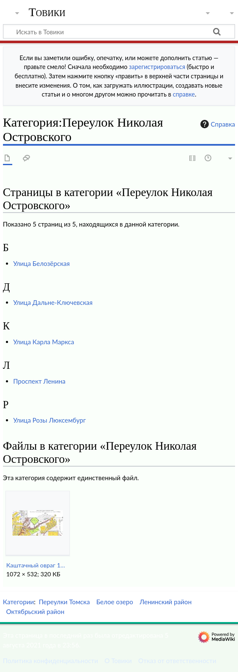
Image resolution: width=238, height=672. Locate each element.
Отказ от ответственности (177, 660)
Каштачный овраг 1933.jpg (37, 565)
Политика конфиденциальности (50, 660)
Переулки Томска (64, 602)
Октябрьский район (35, 611)
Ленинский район (165, 602)
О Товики (118, 660)
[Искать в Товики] (119, 31)
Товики (47, 12)
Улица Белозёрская (41, 263)
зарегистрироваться (157, 66)
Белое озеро (114, 602)
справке (184, 94)
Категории (18, 602)
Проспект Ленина (39, 381)
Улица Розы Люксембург (49, 420)
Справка (216, 124)
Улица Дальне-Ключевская (53, 302)
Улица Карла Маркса (43, 342)
